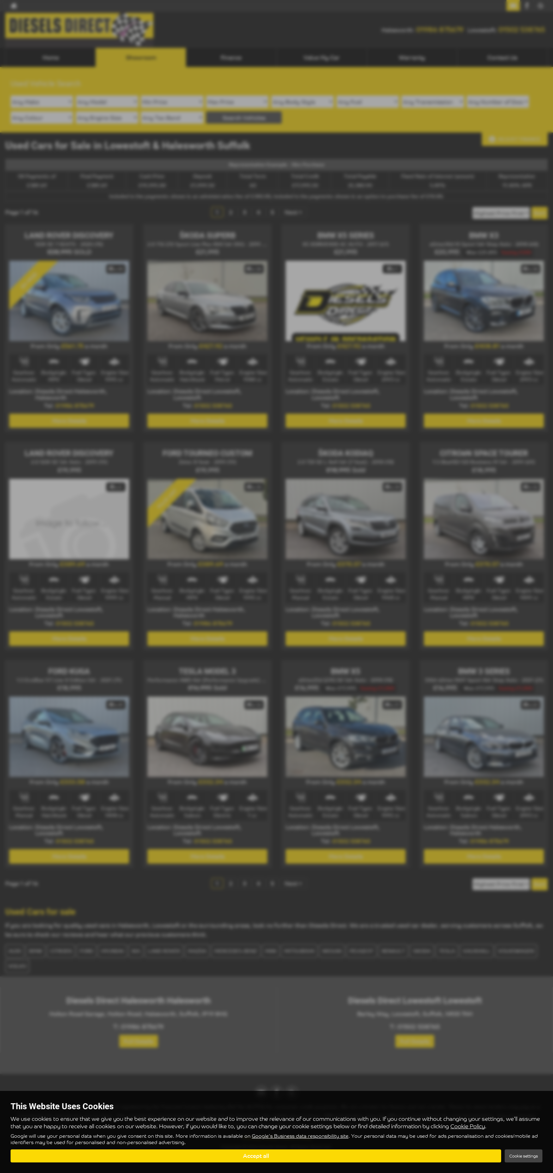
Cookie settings (523, 1156)
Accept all (256, 1155)
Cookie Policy (467, 1126)
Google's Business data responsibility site (300, 1136)
